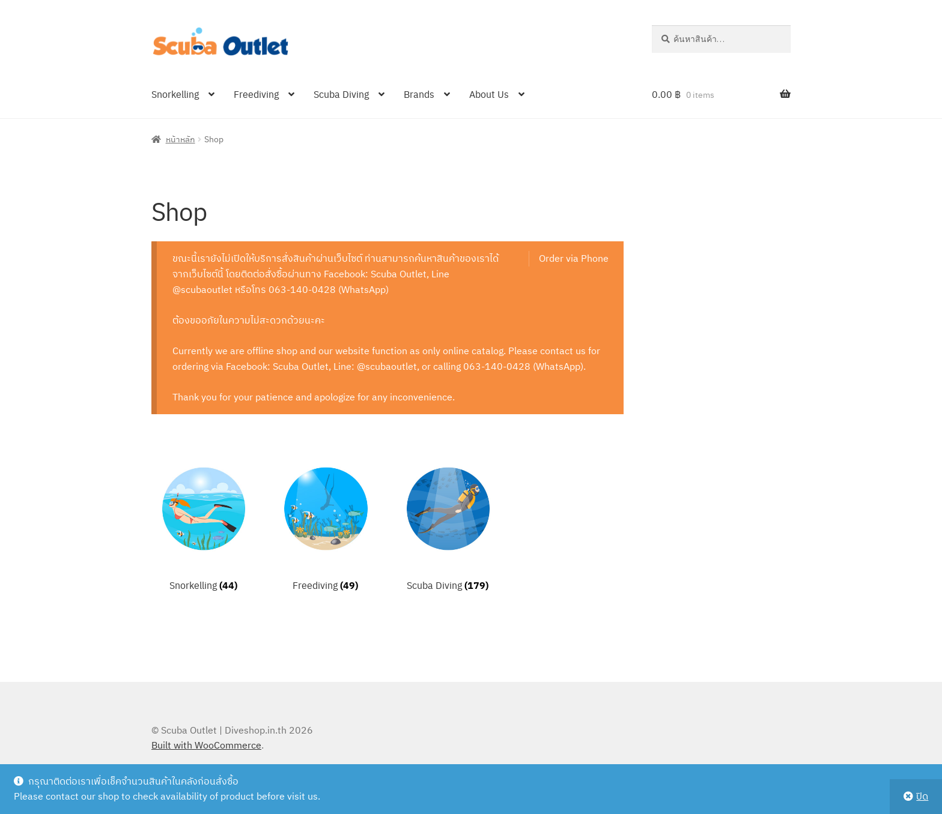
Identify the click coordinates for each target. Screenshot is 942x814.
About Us (489, 94)
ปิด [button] (922, 796)
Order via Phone (574, 258)
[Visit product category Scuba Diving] (448, 526)
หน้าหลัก (180, 139)
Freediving (256, 94)
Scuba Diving (341, 94)
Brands (419, 94)
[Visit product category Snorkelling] (203, 526)
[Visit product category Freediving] (325, 526)
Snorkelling (175, 94)
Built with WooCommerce (206, 745)
